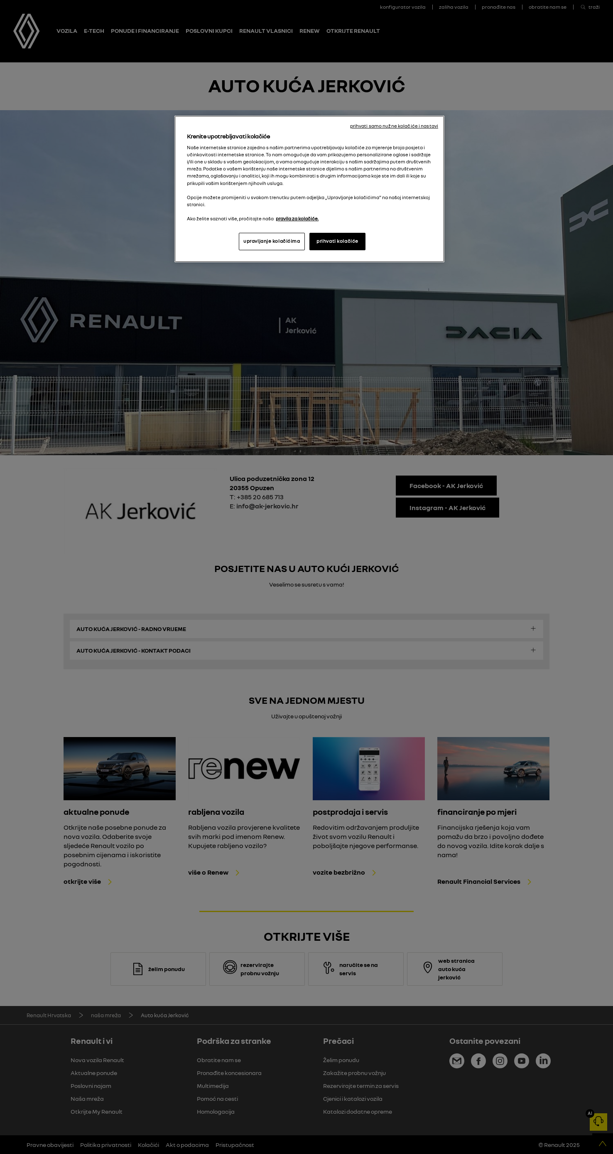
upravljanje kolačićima (271, 241)
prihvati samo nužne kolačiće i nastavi (394, 126)
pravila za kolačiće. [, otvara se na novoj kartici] (297, 219)
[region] (309, 189)
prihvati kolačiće (337, 241)
